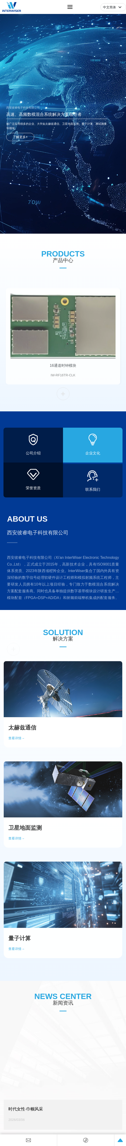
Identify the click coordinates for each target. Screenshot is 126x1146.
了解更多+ (20, 137)
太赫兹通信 (22, 756)
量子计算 (19, 967)
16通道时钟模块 (63, 364)
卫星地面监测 (25, 856)
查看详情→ (16, 978)
